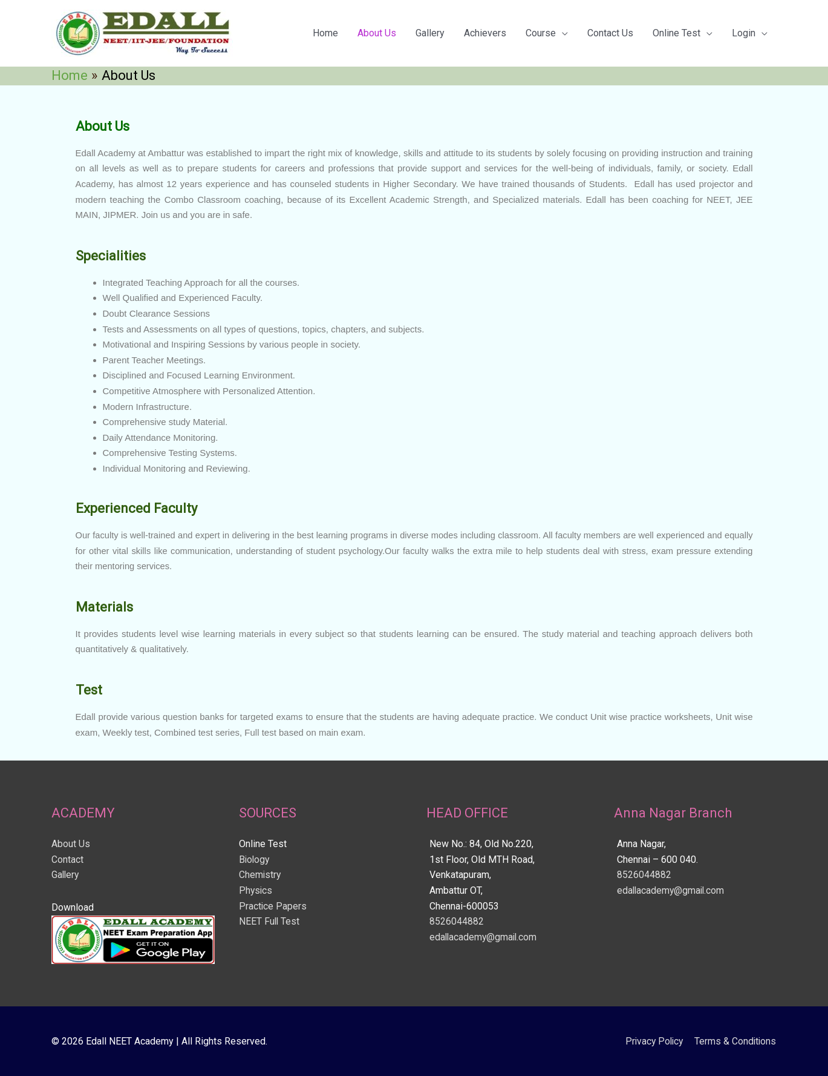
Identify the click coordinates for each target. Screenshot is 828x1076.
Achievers (485, 33)
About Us (376, 33)
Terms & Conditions (735, 1041)
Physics (256, 890)
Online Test (676, 33)
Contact (67, 859)
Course (541, 33)
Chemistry (260, 874)
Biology (255, 859)
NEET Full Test (270, 921)
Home (325, 33)
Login (743, 33)
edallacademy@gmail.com (484, 937)
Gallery (430, 33)
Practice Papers (273, 906)
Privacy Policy (652, 1041)
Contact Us (610, 33)
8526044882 (456, 921)
